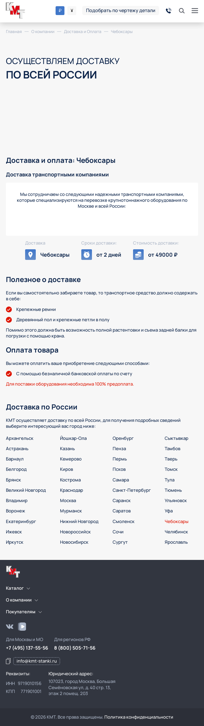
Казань (67, 448)
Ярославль (176, 542)
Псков (119, 469)
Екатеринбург (21, 521)
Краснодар (71, 490)
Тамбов (172, 448)
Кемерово (71, 459)
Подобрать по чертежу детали (120, 10)
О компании (19, 600)
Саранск (122, 500)
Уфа (169, 511)
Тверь (171, 459)
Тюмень (173, 490)
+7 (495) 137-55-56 (27, 648)
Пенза (119, 448)
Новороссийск (75, 532)
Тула (169, 480)
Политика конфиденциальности (138, 717)
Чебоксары (176, 521)
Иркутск (14, 542)
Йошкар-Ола (73, 438)
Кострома (70, 480)
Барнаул (15, 459)
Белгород (16, 469)
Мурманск (71, 511)
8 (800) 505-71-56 (74, 648)
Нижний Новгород (79, 521)
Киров (66, 469)
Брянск (13, 480)
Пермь (120, 459)
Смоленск (124, 521)
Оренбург (123, 438)
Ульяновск (176, 500)
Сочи (118, 532)
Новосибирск (74, 542)
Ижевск (14, 532)
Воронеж (15, 511)
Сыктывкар (176, 438)
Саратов (122, 511)
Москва (68, 500)
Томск (171, 469)
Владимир (16, 500)
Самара (121, 480)
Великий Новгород (26, 490)
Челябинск (176, 532)
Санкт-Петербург (132, 490)
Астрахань (17, 448)
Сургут (120, 542)
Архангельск (19, 438)
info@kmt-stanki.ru (37, 661)
